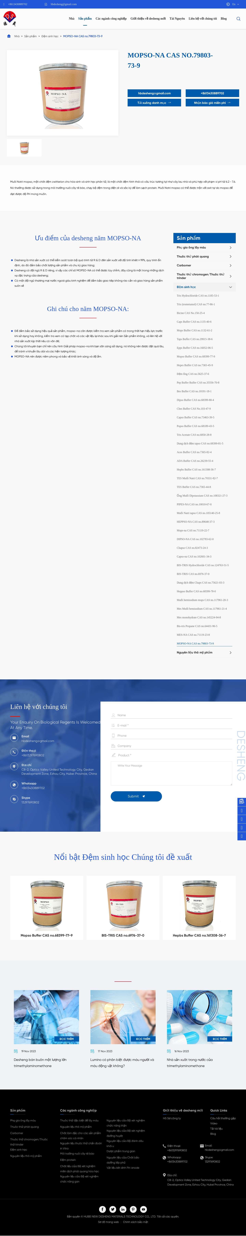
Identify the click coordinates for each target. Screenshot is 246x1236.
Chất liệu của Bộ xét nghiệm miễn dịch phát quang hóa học (79, 1169)
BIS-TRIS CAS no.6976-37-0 (193, 573)
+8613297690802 (177, 1150)
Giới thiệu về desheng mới (148, 18)
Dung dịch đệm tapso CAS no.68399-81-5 (200, 443)
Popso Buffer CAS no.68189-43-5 (195, 426)
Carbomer (184, 265)
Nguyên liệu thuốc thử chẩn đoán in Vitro (81, 1146)
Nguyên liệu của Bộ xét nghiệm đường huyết (126, 1133)
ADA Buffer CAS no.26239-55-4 (195, 460)
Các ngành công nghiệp (111, 18)
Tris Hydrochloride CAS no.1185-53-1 (198, 295)
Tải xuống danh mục (154, 103)
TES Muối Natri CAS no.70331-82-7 (197, 478)
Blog (224, 18)
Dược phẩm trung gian (121, 1151)
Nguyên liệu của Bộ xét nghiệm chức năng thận (126, 1123)
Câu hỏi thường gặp (223, 1118)
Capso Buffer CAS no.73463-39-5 (195, 417)
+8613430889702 (17, 4)
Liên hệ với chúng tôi (203, 18)
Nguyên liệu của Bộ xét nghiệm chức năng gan (79, 1179)
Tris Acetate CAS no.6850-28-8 (194, 434)
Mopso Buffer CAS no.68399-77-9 (196, 356)
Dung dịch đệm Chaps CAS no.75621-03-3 (200, 582)
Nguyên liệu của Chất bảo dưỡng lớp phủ (123, 1160)
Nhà (71, 18)
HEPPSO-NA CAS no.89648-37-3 (196, 521)
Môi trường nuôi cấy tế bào (77, 1154)
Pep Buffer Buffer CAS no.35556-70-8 (198, 382)
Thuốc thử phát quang (193, 256)
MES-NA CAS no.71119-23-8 (193, 634)
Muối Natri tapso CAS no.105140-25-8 (198, 513)
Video (213, 1123)
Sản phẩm (85, 18)
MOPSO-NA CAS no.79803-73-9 (82, 36)
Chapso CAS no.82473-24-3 (192, 547)
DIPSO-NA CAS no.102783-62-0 (195, 539)
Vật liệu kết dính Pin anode (123, 1168)
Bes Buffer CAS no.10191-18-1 (194, 391)
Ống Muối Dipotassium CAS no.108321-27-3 (202, 495)
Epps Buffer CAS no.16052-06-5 (195, 347)
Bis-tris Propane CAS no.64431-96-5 (197, 626)
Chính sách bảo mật (135, 1222)
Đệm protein (68, 1160)
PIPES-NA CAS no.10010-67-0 (194, 504)
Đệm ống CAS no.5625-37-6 (193, 373)
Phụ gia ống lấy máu (191, 247)
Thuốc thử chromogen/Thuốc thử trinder (200, 276)
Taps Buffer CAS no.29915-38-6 (195, 339)
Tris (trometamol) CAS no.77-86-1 (196, 304)
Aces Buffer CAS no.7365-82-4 (194, 452)
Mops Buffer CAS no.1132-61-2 (194, 330)
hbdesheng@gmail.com (64, 4)
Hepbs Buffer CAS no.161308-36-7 (196, 469)
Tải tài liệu (216, 1129)
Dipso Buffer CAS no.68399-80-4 (195, 400)
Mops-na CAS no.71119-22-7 (193, 530)
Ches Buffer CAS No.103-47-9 (194, 408)
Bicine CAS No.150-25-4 (191, 313)
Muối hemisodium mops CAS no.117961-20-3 (202, 600)
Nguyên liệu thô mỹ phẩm (194, 652)
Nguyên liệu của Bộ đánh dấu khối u (125, 1144)
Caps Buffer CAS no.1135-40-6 (194, 321)
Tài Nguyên (177, 18)
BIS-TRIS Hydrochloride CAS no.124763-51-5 (203, 565)
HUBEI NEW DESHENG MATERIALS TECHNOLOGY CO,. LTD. (120, 1216)
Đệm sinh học (50, 36)
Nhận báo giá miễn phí (213, 103)
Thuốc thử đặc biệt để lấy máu (79, 1120)
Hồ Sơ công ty (172, 1118)
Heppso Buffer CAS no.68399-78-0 (196, 591)
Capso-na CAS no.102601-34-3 (194, 556)
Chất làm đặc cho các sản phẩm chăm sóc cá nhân (80, 1136)
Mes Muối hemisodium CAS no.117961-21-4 (202, 608)
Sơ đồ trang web (108, 1222)
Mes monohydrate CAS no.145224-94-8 (199, 617)
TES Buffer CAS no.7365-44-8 (194, 486)
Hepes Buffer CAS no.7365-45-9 (195, 365)
